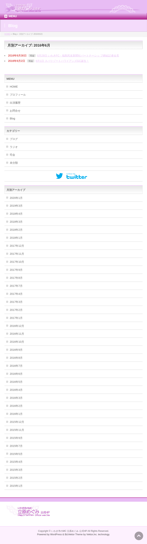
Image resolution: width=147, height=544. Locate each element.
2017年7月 (16, 285)
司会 (32, 56)
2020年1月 (16, 197)
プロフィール (18, 94)
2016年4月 (16, 389)
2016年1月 (16, 413)
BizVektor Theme (74, 534)
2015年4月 (16, 461)
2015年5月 (16, 453)
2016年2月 (16, 405)
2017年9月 (16, 269)
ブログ (14, 138)
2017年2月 (16, 309)
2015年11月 (17, 429)
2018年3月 (16, 221)
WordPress (56, 534)
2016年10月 (17, 341)
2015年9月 (16, 437)
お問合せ (15, 110)
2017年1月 (16, 317)
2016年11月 (17, 333)
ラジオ (14, 146)
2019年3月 (16, 205)
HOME (14, 86)
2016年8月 (16, 357)
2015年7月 (16, 445)
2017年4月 (16, 293)
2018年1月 (16, 237)
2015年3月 (16, 469)
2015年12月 (17, 421)
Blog (12, 118)
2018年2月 (16, 229)
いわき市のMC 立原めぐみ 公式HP (69, 531)
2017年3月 (16, 301)
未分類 (14, 162)
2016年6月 (16, 373)
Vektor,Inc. (91, 534)
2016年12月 (17, 325)
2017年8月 (16, 277)
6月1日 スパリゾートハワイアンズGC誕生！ (62, 60)
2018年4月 (16, 213)
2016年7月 (16, 365)
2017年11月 (17, 253)
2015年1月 (16, 485)
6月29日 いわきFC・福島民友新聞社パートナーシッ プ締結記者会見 (78, 55)
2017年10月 (17, 261)
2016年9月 (16, 349)
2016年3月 (16, 397)
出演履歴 (15, 102)
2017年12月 (17, 245)
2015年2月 (16, 477)
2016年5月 (16, 381)
